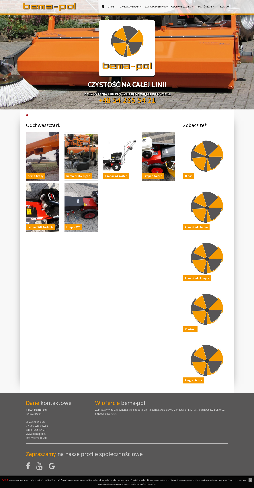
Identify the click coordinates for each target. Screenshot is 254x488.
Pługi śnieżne (204, 6)
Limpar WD (73, 227)
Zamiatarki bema (129, 6)
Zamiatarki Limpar (155, 6)
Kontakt (225, 6)
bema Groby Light (78, 176)
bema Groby (36, 176)
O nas (111, 6)
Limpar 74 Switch (116, 176)
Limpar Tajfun (153, 176)
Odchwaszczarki (181, 6)
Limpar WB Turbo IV (40, 227)
